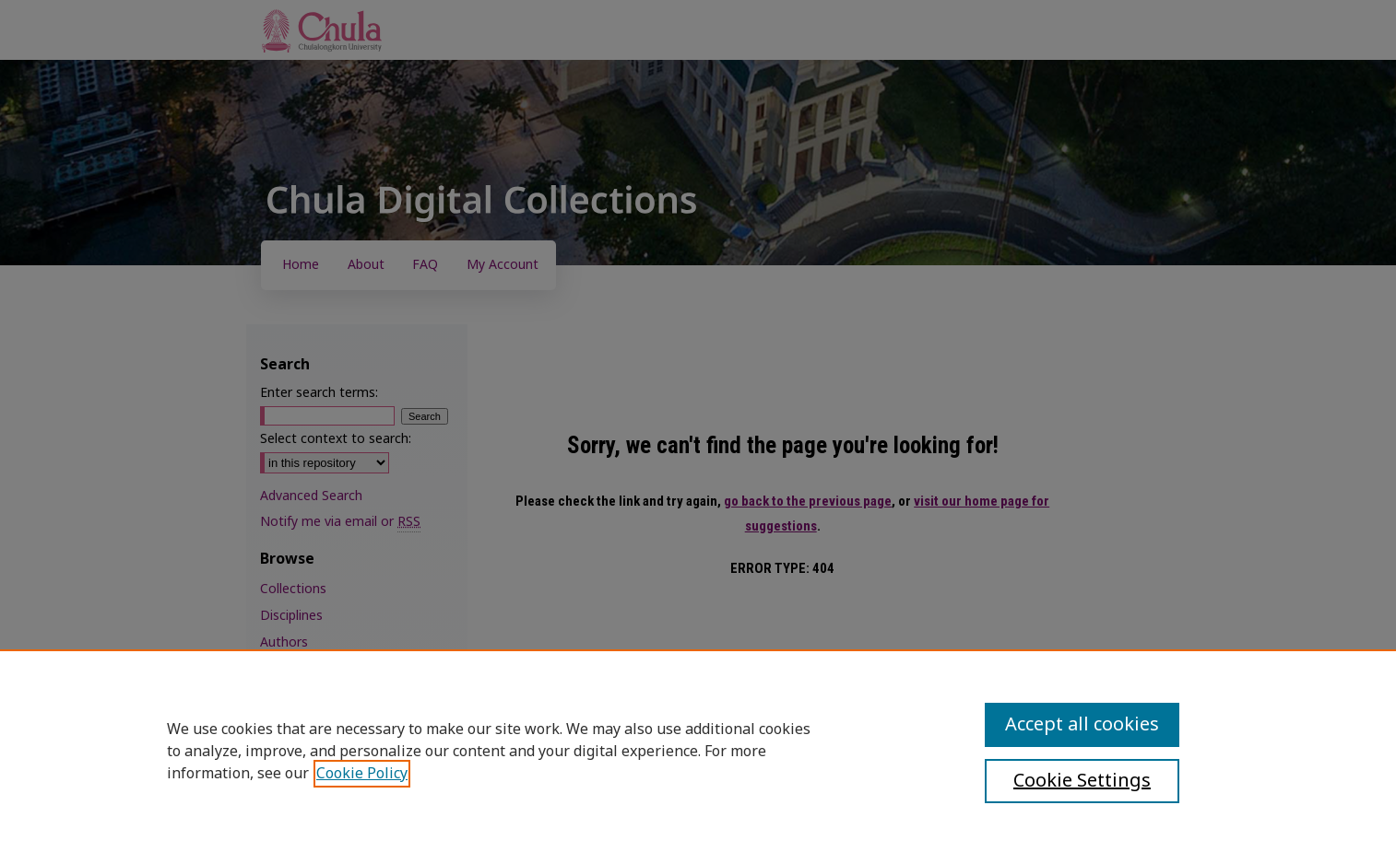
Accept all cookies (1082, 725)
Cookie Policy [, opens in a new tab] (362, 774)
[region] (698, 750)
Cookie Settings (1082, 781)
